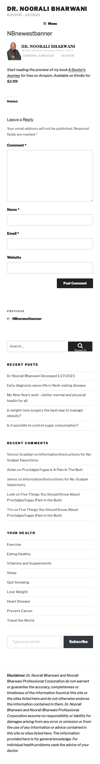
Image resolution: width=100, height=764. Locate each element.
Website (14, 257)
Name (13, 210)
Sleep (11, 573)
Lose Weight (17, 592)
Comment (16, 145)
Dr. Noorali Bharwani (47, 9)
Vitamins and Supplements (29, 563)
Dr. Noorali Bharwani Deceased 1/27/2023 (41, 376)
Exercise (14, 544)
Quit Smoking (18, 582)
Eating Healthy (19, 554)
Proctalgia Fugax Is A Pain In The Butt (52, 470)
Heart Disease (18, 601)
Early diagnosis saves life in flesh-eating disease (46, 385)
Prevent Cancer (20, 611)
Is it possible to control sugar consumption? (42, 425)
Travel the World (20, 620)
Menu (50, 24)
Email (13, 234)
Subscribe (78, 642)
